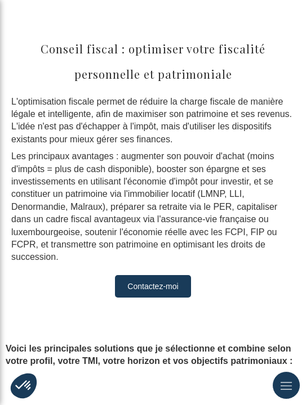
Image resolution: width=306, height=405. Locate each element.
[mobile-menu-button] (286, 385)
